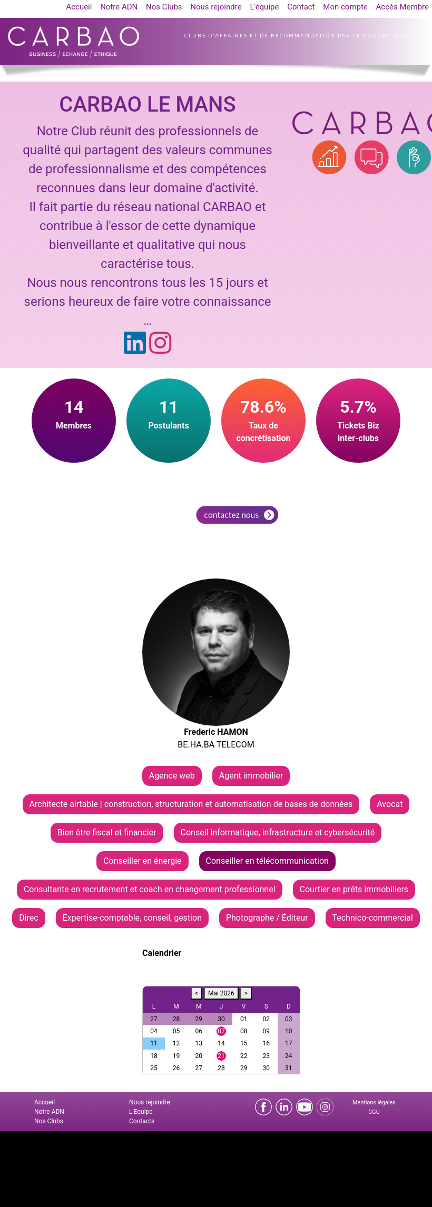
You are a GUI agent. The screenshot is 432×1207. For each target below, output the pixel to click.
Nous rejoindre (215, 7)
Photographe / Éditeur (267, 918)
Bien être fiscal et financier (106, 832)
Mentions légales (374, 1102)
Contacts (141, 1121)
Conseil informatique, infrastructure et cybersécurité (278, 832)
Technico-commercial (372, 918)
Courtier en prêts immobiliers (354, 889)
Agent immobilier (251, 776)
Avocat (389, 804)
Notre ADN (119, 7)
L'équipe (264, 7)
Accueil (79, 7)
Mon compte (345, 7)
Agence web (172, 776)
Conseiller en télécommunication (267, 861)
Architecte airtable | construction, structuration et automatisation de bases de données (191, 804)
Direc (28, 918)
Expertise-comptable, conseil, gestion (132, 918)
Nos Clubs (164, 7)
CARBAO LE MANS (147, 104)
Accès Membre (402, 7)
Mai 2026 (221, 993)
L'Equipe (141, 1111)
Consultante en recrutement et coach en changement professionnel (150, 889)
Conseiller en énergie (142, 861)
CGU (373, 1112)
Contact (301, 7)
